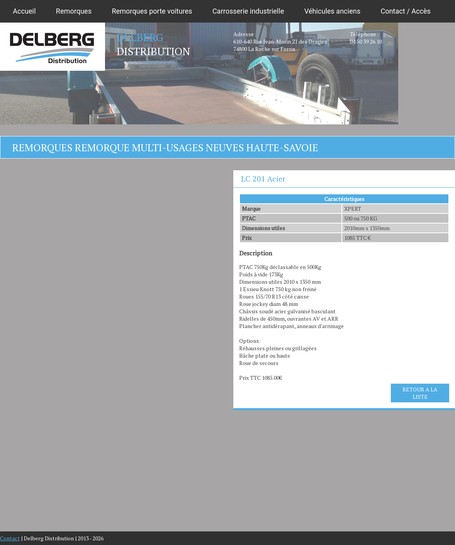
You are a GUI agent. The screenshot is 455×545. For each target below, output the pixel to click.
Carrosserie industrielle (248, 11)
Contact (10, 538)
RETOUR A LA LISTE (420, 393)
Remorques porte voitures (152, 11)
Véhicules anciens (332, 11)
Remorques (74, 11)
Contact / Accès (406, 11)
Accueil (24, 11)
